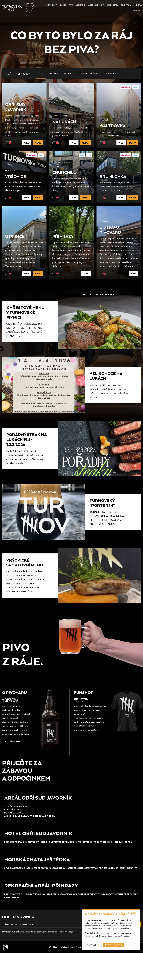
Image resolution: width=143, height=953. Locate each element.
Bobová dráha (12, 809)
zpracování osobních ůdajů (60, 931)
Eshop (63, 5)
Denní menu (112, 73)
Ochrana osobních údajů (72, 947)
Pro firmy (126, 5)
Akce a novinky (96, 5)
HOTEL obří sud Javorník (38, 833)
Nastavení (93, 945)
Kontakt (137, 10)
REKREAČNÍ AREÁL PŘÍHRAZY (41, 885)
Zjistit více (8, 741)
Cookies (53, 947)
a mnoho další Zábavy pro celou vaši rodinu (29, 816)
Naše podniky (50, 5)
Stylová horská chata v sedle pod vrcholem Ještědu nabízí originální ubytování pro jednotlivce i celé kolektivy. (70, 868)
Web (26, 142)
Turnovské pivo (77, 5)
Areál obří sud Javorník (38, 797)
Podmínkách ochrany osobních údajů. (116, 935)
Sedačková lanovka (15, 806)
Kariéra (138, 5)
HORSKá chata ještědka (37, 859)
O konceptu (112, 5)
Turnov (54, 73)
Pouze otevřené (88, 73)
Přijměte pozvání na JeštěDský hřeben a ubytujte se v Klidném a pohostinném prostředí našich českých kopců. (68, 842)
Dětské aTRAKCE (13, 812)
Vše (41, 73)
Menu (38, 142)
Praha (68, 73)
